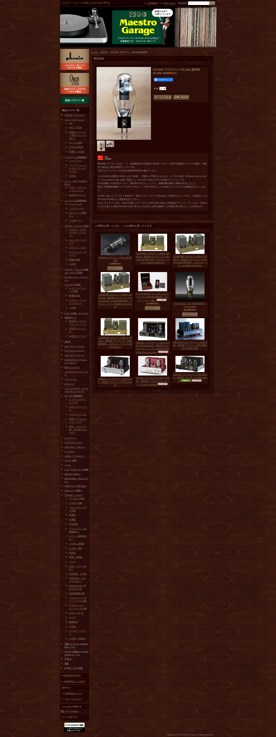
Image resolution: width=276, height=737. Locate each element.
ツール (68, 465)
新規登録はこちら (73, 693)
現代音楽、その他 (78, 574)
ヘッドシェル (75, 204)
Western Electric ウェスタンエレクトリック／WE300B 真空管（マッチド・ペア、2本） (152, 297)
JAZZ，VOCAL (76, 613)
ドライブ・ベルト (78, 247)
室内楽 (72, 553)
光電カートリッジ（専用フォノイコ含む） (78, 135)
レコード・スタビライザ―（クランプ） (78, 232)
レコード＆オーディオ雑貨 (77, 469)
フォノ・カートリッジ (75, 120)
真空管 (68, 342)
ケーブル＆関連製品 (74, 396)
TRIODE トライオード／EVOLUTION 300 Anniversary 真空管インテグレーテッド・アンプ (152, 348)
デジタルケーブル (78, 414)
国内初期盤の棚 (76, 593)
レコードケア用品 (73, 284)
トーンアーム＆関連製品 (76, 157)
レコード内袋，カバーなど (77, 313)
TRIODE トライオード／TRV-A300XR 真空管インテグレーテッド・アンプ (152, 381)
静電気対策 (74, 295)
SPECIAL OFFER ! (73, 474)
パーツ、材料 (71, 460)
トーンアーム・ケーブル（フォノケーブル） (78, 168)
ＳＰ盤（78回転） (78, 638)
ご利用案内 (152, 3)
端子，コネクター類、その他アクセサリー (78, 429)
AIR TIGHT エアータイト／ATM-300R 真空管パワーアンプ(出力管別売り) (190, 345)
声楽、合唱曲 (75, 557)
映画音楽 (73, 622)
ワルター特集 (75, 503)
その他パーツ (75, 220)
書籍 (67, 663)
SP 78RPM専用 (76, 147)
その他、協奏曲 (76, 543)
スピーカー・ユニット (75, 355)
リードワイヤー (76, 208)
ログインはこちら (73, 699)
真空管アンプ (71, 318)
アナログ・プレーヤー (75, 115)
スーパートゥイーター (75, 351)
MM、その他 (75, 127)
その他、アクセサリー (75, 456)
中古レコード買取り (74, 490)
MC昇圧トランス (77, 195)
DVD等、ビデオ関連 (74, 668)
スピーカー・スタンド (75, 447)
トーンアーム (75, 160)
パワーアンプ (71, 379)
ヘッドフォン (71, 438)
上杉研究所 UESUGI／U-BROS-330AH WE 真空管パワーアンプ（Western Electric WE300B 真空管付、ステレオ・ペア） (115, 300)
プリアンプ (70, 384)
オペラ (72, 561)
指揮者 (72, 515)
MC (71, 123)
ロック (72, 617)
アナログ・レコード (74, 495)
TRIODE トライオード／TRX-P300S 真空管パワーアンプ (115, 382)
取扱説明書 (74, 259)
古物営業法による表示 (74, 681)
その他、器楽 (75, 548)
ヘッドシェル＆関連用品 (76, 200)
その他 (72, 176)
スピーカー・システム (75, 346)
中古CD (68, 659)
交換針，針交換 (76, 151)
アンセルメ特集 (76, 498)
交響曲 (72, 519)
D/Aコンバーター (72, 367)
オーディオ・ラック (74, 442)
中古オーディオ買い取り (76, 486)
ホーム (94, 52)
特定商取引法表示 (72, 675)
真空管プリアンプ (78, 336)
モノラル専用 (75, 143)
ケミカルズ (70, 451)
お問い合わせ (169, 3)
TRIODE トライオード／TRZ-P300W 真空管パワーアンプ (190, 378)
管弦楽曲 (73, 524)
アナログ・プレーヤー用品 (77, 226)
